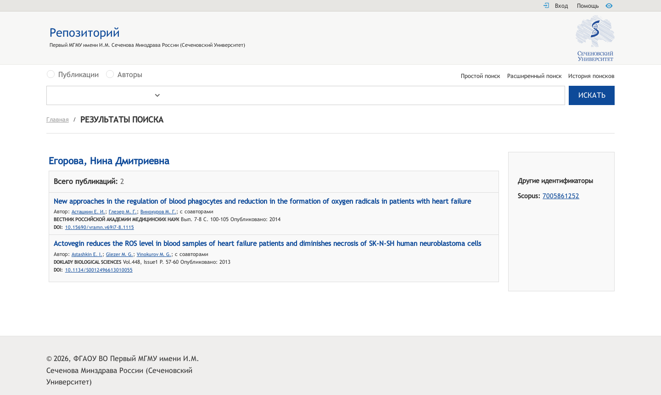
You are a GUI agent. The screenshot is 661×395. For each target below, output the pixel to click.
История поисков (591, 76)
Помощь (588, 5)
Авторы (130, 74)
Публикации (78, 74)
